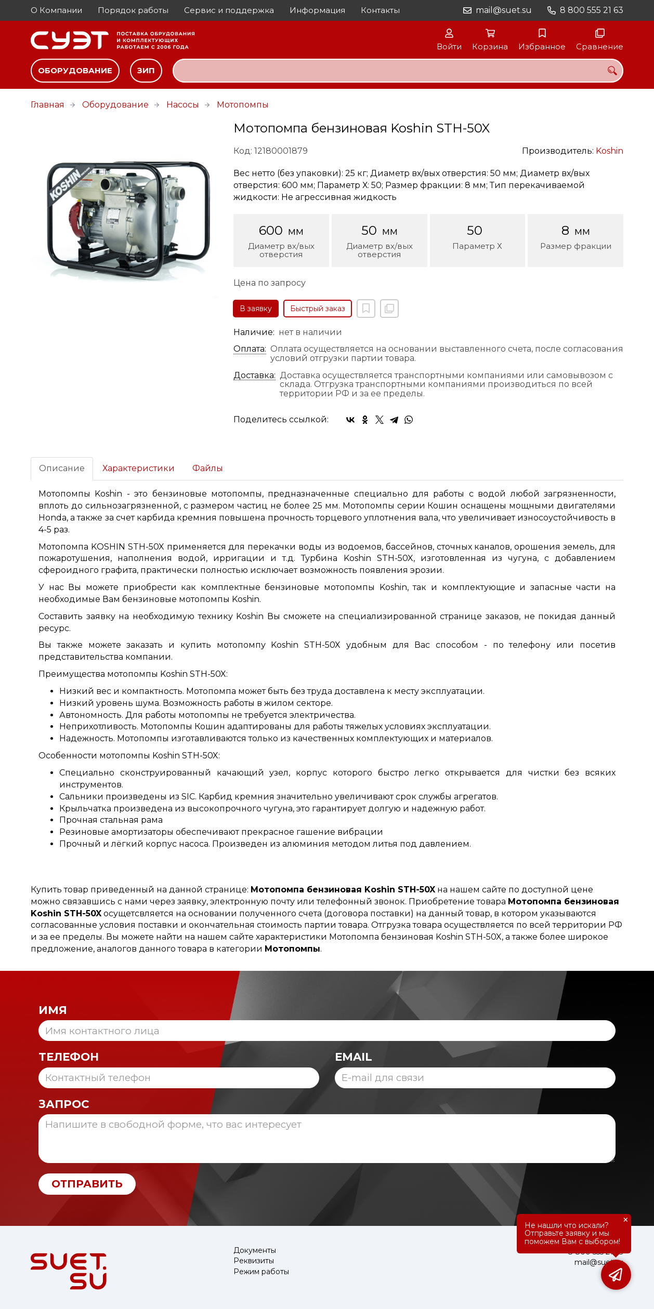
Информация (317, 10)
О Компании (56, 10)
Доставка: (254, 375)
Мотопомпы (243, 105)
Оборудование (75, 70)
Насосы (182, 105)
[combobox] (398, 71)
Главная (47, 105)
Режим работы (261, 1272)
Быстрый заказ (317, 308)
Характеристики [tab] (138, 468)
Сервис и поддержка (229, 10)
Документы (254, 1250)
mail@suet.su (504, 10)
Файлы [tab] (207, 468)
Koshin (609, 151)
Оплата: (249, 349)
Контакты (380, 10)
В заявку (256, 308)
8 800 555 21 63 (591, 10)
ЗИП (146, 70)
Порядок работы (133, 10)
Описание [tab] (62, 468)
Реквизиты (253, 1261)
